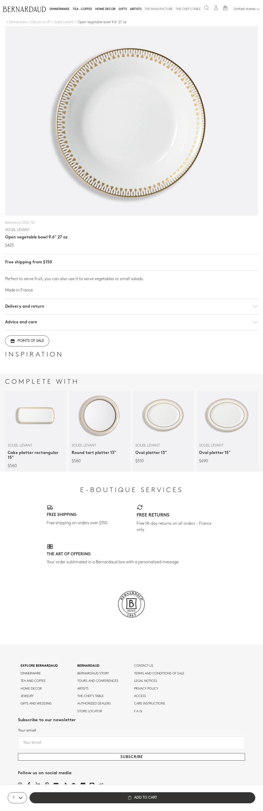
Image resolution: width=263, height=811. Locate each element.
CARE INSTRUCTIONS (149, 703)
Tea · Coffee (82, 9)
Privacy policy (146, 688)
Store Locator (89, 711)
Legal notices (145, 681)
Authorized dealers (94, 703)
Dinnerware (60, 9)
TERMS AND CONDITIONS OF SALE (159, 673)
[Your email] (131, 742)
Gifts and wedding (36, 703)
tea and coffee (33, 681)
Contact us (143, 665)
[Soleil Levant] (62, 22)
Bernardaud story (93, 673)
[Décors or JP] (38, 22)
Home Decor (105, 9)
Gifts (123, 9)
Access (140, 696)
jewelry (27, 696)
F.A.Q (138, 711)
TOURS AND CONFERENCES (97, 681)
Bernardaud (88, 665)
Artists (136, 9)
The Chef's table (188, 9)
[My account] (216, 7)
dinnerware (31, 673)
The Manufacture (159, 9)
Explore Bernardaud (39, 665)
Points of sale (27, 341)
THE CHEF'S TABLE (90, 696)
